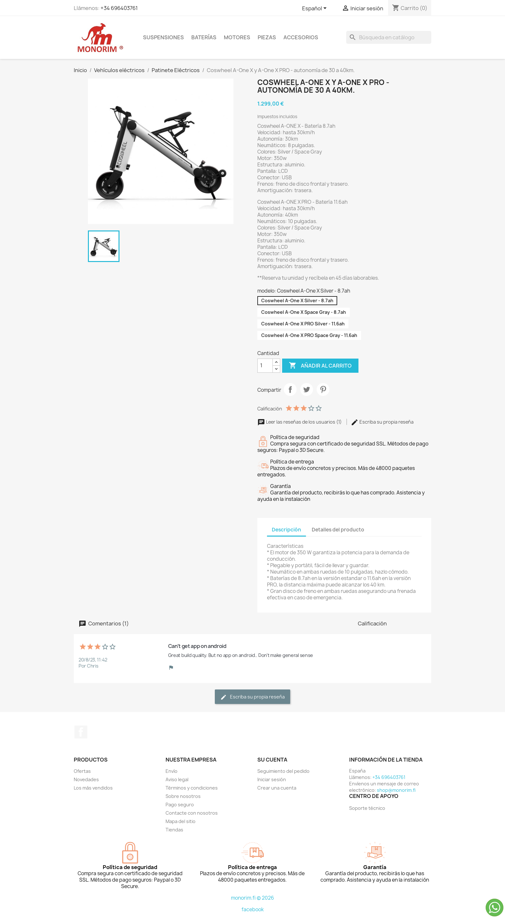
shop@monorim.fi (396, 790)
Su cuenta (272, 759)
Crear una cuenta (276, 788)
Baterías (203, 37)
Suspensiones (163, 37)
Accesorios (300, 37)
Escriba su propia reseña (382, 422)
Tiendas (174, 830)
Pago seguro (180, 804)
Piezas (267, 37)
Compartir (290, 389)
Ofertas (82, 771)
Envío (171, 771)
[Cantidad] (265, 366)
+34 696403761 (119, 8)
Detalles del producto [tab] (338, 529)
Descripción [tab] (286, 529)
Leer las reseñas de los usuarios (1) (300, 422)
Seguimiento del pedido (283, 771)
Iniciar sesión (271, 779)
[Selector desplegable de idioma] (315, 9)
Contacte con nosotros (192, 813)
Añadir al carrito (320, 365)
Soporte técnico (367, 808)
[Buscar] (388, 37)
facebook (253, 909)
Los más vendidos (93, 788)
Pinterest (323, 389)
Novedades (86, 779)
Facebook (80, 732)
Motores (237, 37)
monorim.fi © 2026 (252, 898)
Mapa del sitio (180, 821)
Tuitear (306, 389)
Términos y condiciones (192, 788)
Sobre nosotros (183, 796)
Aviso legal (177, 779)
